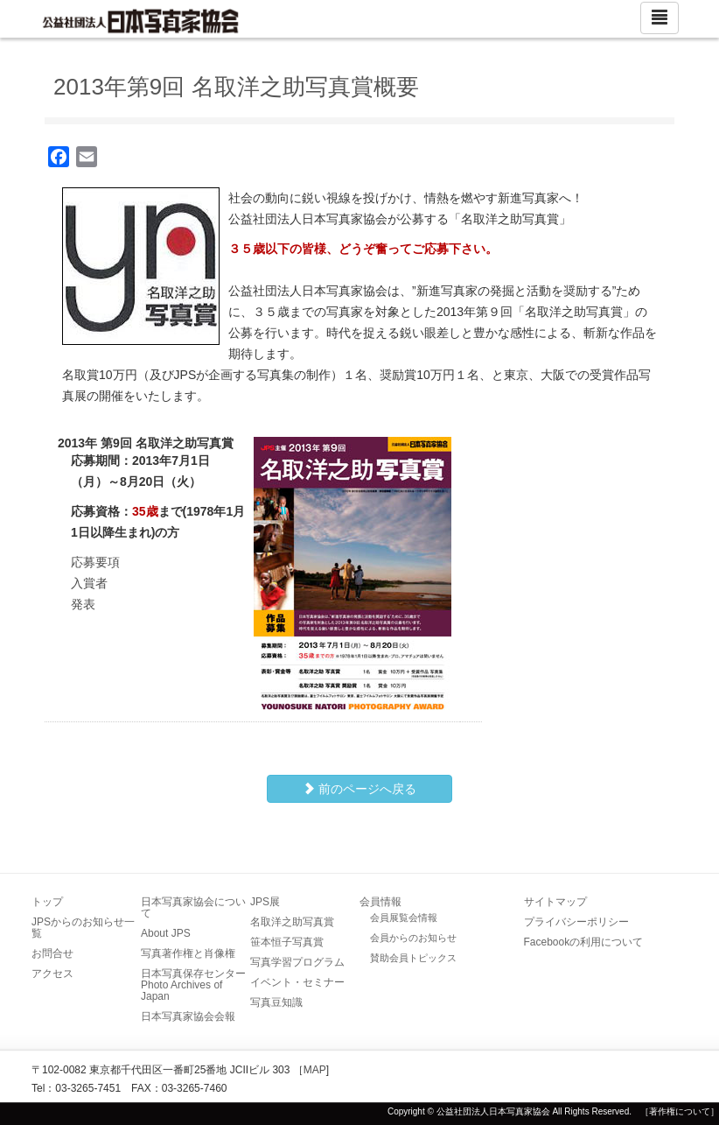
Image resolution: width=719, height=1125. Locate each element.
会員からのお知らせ (413, 937)
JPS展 (265, 902)
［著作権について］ (679, 1111)
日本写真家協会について (193, 907)
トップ (47, 902)
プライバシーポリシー (576, 922)
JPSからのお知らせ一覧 (83, 927)
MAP (315, 1070)
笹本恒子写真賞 (287, 942)
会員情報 (380, 902)
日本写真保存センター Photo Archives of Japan (198, 984)
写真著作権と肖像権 (188, 953)
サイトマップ (555, 902)
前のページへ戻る (359, 789)
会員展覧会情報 (403, 917)
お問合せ (52, 953)
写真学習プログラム (297, 962)
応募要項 (95, 562)
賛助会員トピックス (413, 958)
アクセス (52, 973)
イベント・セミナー (297, 982)
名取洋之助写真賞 (292, 922)
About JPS (166, 933)
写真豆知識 (276, 1002)
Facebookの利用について (584, 942)
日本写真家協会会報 (188, 1016)
